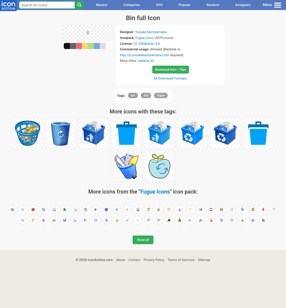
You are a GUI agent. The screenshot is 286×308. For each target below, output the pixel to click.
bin (133, 95)
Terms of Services (181, 260)
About (120, 260)
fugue (161, 95)
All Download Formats (170, 78)
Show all (143, 240)
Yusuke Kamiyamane (150, 32)
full (146, 95)
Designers (243, 5)
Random (213, 5)
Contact (134, 260)
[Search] (79, 5)
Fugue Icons (145, 38)
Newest (101, 5)
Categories (132, 5)
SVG (159, 5)
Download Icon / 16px (170, 69)
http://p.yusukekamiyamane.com (144, 55)
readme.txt (146, 61)
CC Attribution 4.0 (146, 44)
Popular (185, 5)
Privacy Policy (154, 260)
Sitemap (204, 260)
